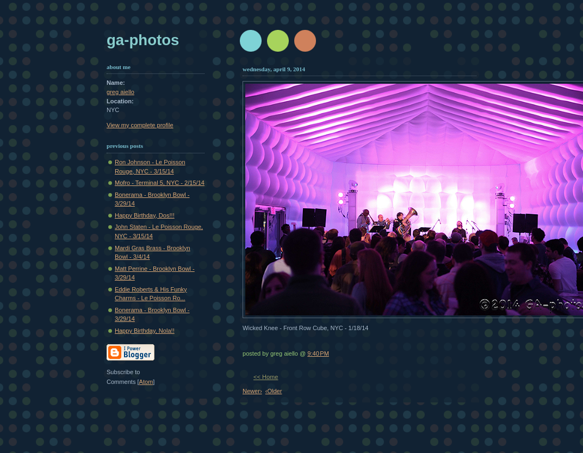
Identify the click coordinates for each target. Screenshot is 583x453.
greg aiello (120, 92)
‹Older (273, 391)
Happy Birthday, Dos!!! (145, 215)
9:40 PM (318, 353)
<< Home (265, 377)
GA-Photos (143, 40)
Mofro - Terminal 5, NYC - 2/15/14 (159, 182)
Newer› (252, 391)
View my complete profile (140, 125)
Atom (146, 381)
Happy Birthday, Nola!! (145, 330)
